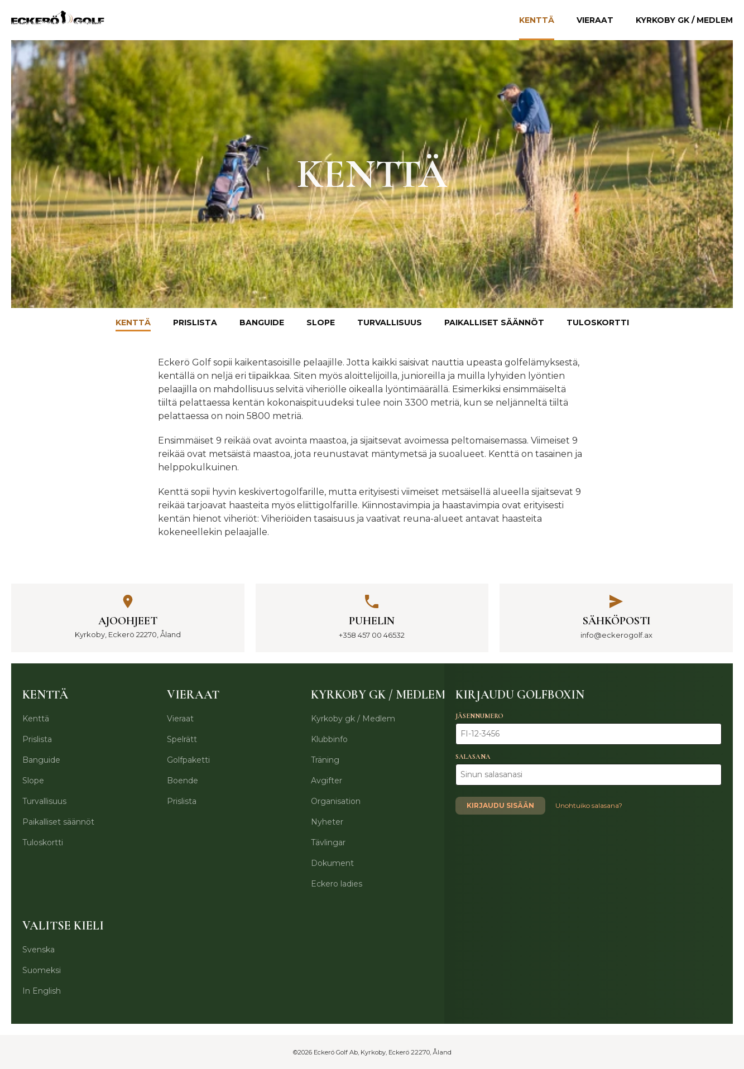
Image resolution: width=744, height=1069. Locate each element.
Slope (320, 322)
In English (41, 991)
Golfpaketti (188, 760)
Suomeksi (41, 970)
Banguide (261, 322)
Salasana (473, 756)
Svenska (38, 950)
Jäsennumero (479, 716)
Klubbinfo (329, 739)
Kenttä (536, 20)
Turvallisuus (389, 322)
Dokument (332, 863)
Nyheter (327, 822)
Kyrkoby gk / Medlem (684, 20)
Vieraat (595, 20)
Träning (325, 760)
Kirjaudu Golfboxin (519, 694)
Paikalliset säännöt (494, 322)
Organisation (336, 801)
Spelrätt (182, 739)
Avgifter (326, 781)
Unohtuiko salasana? (588, 805)
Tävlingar (328, 842)
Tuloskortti (598, 322)
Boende (182, 781)
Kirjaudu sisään (500, 805)
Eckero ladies (336, 884)
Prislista (195, 322)
